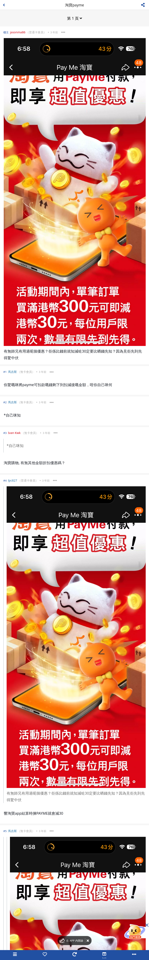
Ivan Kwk (14, 433)
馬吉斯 (12, 372)
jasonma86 (17, 32)
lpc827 (12, 480)
